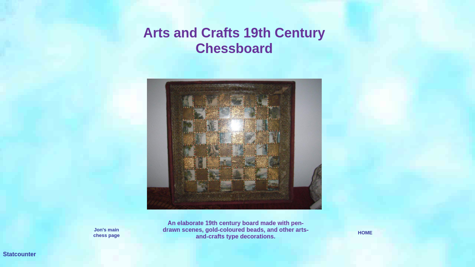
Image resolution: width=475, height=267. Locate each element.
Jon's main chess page (107, 232)
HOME (365, 232)
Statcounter (19, 254)
